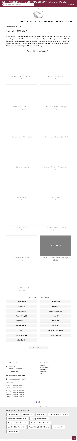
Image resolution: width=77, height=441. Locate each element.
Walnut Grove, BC (21, 335)
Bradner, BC (21, 306)
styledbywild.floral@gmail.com (58, 2)
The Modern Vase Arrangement (55, 227)
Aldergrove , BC (13, 414)
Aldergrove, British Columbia (59, 414)
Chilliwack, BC (21, 311)
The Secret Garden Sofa (22, 288)
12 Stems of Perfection (21, 167)
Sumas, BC (55, 325)
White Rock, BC (55, 335)
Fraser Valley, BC (21, 316)
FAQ (41, 373)
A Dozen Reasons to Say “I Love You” (55, 137)
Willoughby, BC (21, 340)
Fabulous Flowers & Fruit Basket (21, 137)
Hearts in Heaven (55, 197)
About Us (42, 365)
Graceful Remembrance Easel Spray (55, 107)
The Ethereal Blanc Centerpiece (21, 76)
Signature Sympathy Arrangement (55, 167)
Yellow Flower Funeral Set (21, 107)
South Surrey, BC (21, 325)
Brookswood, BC (55, 306)
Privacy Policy (43, 369)
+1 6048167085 (42, 2)
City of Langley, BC (55, 311)
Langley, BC (55, 316)
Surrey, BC (21, 330)
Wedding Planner (46, 21)
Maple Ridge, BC (21, 321)
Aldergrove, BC (55, 301)
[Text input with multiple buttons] (18, 4)
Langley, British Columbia (39, 419)
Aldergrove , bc (13, 431)
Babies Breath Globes (21, 258)
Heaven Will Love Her (55, 76)
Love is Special (21, 197)
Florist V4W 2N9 (16, 26)
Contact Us (43, 371)
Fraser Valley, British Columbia (39, 427)
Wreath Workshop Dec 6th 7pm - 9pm (55, 258)
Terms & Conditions (45, 367)
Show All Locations (38, 348)
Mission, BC (55, 321)
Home (21, 21)
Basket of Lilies (21, 227)
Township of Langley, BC (55, 330)
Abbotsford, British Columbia (17, 419)
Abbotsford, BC (21, 301)
